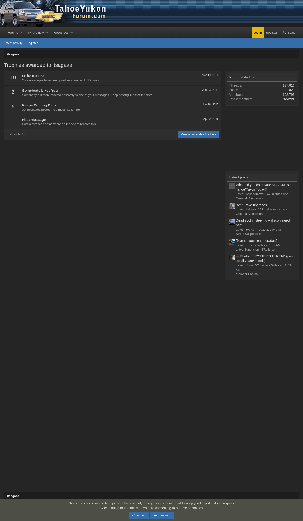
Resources (61, 32)
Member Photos (247, 274)
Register (32, 43)
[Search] (290, 32)
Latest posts (239, 177)
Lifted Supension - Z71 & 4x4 (256, 249)
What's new (36, 32)
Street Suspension (248, 234)
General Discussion (249, 198)
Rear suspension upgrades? (256, 240)
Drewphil (288, 99)
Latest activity (13, 43)
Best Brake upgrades (251, 205)
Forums (12, 32)
